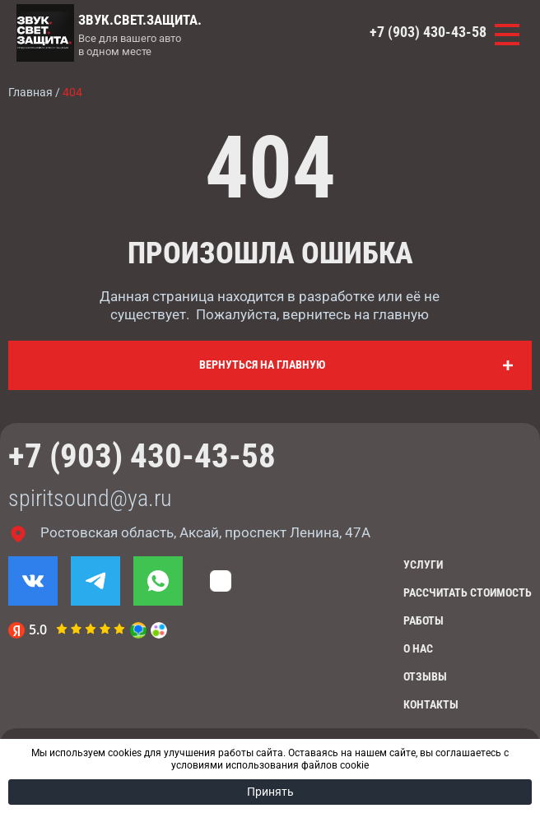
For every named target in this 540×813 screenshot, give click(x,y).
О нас (418, 648)
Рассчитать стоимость (467, 592)
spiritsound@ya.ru (89, 498)
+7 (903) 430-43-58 (428, 32)
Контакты (431, 704)
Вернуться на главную (262, 364)
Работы (423, 620)
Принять (270, 791)
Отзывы (425, 676)
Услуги (423, 564)
